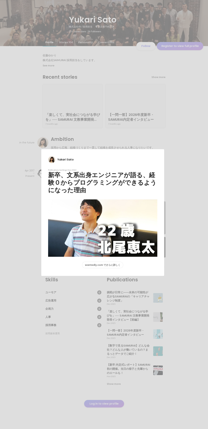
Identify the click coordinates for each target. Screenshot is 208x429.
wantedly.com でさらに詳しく (102, 265)
